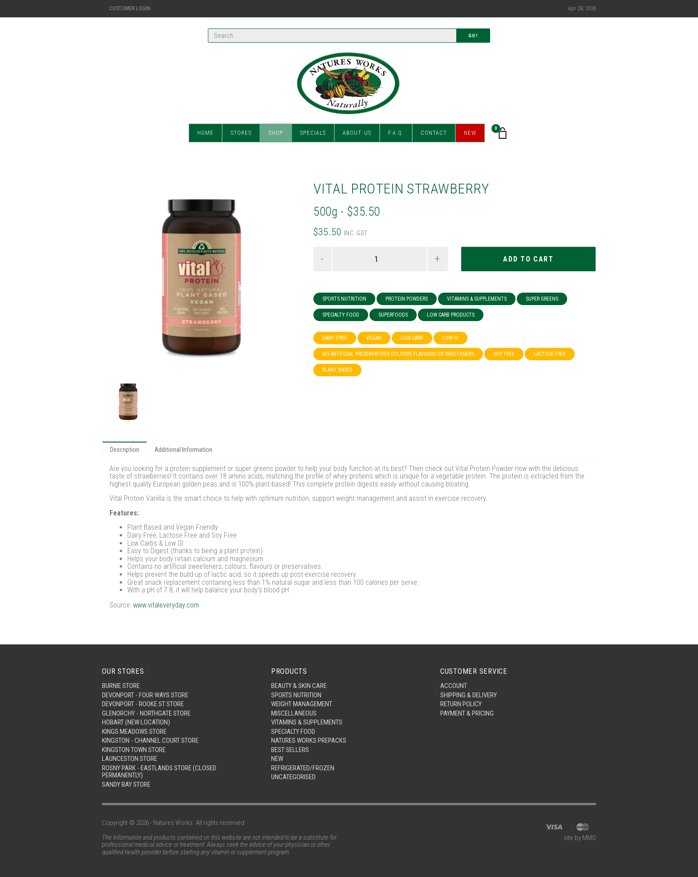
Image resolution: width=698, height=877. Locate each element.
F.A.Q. (396, 133)
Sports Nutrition (344, 299)
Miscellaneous (294, 713)
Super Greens (542, 299)
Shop (275, 133)
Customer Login (129, 8)
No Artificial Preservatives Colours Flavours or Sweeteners (398, 354)
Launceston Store (129, 759)
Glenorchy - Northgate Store (146, 713)
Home (205, 133)
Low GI (450, 338)
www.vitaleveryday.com (166, 605)
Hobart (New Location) (136, 722)
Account (453, 686)
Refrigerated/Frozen (302, 768)
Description (124, 450)
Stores (241, 133)
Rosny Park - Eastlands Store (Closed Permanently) (159, 772)
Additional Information (183, 450)
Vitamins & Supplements (477, 299)
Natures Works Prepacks (308, 740)
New (470, 133)
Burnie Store (121, 686)
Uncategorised (293, 777)
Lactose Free (550, 354)
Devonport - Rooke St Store (143, 704)
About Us (357, 133)
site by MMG (580, 838)
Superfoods (393, 315)
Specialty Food (340, 315)
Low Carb (412, 338)
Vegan (373, 338)
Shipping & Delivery (468, 695)
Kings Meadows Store (134, 732)
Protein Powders (407, 299)
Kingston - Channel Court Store (150, 740)
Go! (473, 36)
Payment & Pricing (467, 713)
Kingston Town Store (134, 750)
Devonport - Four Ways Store (145, 695)
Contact (434, 133)
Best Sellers (290, 750)
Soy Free (504, 354)
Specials (313, 133)
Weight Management (301, 704)
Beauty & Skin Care (299, 686)
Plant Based (337, 370)
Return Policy (461, 704)
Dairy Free (334, 338)
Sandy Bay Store (126, 784)
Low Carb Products (451, 315)
